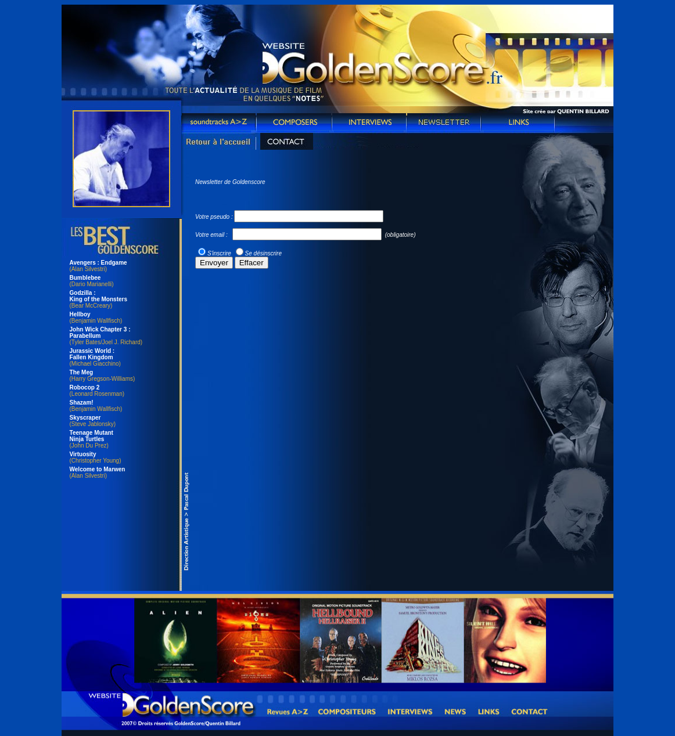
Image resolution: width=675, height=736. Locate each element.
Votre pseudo (212, 217)
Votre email (209, 235)
